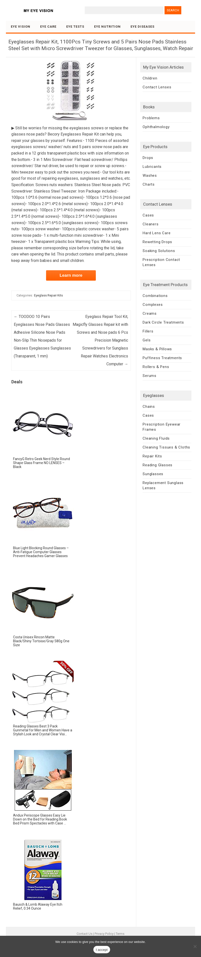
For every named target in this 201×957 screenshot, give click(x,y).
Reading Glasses (157, 465)
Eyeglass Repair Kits (48, 295)
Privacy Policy (104, 934)
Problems (151, 118)
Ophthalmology (156, 127)
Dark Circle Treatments (163, 322)
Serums (149, 375)
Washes (150, 175)
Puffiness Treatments (162, 358)
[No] (194, 946)
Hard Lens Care (156, 233)
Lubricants (152, 166)
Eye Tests (75, 26)
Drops (148, 158)
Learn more (71, 275)
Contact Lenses (157, 87)
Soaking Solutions (159, 251)
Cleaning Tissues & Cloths (166, 447)
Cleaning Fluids (156, 438)
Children (150, 78)
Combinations (155, 295)
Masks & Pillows (157, 349)
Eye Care (48, 26)
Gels (147, 340)
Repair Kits (152, 456)
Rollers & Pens (156, 367)
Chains (149, 406)
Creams (150, 313)
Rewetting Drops (157, 242)
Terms (120, 934)
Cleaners (150, 224)
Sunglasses (153, 474)
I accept (102, 950)
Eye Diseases (142, 26)
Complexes (153, 304)
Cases (148, 215)
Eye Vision (20, 26)
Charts (149, 184)
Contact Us (84, 934)
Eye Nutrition (107, 26)
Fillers (148, 331)
